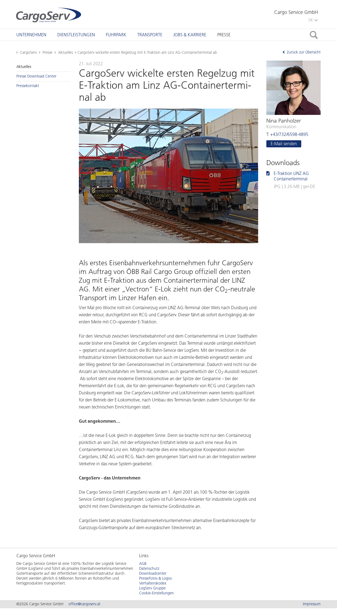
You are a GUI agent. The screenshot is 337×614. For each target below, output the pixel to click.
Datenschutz (149, 568)
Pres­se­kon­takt (27, 86)
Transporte (149, 34)
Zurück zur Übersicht (301, 52)
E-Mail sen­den (284, 143)
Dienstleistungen (76, 34)
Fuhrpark (116, 34)
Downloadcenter (152, 573)
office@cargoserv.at (84, 604)
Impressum (312, 604)
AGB (143, 563)
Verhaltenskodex (152, 583)
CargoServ (28, 52)
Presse (224, 34)
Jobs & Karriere (189, 34)
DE (313, 20)
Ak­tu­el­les (23, 66)
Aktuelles (65, 52)
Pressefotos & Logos (155, 578)
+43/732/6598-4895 (289, 134)
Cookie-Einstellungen (156, 593)
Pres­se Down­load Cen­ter (36, 76)
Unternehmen (31, 34)
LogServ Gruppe (152, 588)
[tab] (31, 35)
